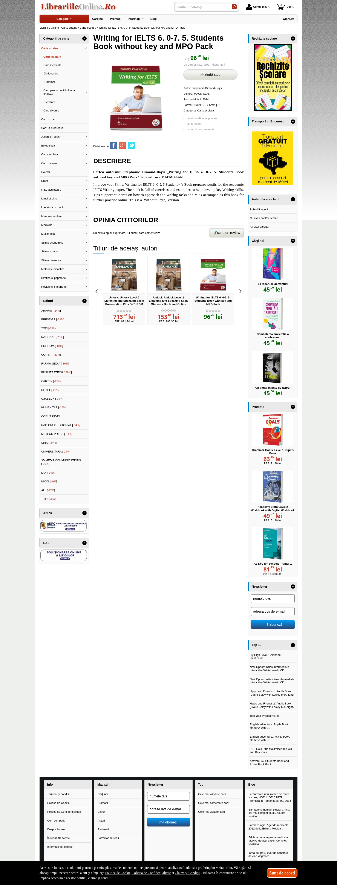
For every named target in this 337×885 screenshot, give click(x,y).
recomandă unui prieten (202, 118)
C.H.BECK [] (52, 398)
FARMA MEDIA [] (55, 363)
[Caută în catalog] (234, 6)
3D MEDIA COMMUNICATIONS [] (61, 462)
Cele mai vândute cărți (212, 794)
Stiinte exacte (49, 251)
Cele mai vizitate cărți (211, 811)
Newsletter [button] (259, 586)
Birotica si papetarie (53, 278)
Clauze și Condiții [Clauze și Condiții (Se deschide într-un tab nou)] (187, 873)
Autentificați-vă (259, 209)
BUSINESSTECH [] (56, 372)
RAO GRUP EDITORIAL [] (60, 425)
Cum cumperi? (56, 820)
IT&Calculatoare (51, 189)
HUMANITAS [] (53, 407)
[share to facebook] (113, 145)
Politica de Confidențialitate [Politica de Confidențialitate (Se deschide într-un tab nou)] (151, 873)
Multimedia (48, 233)
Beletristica (48, 145)
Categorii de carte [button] (56, 38)
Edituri (102, 811)
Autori (101, 820)
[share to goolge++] (122, 145)
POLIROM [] (52, 346)
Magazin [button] (103, 784)
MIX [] (48, 472)
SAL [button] (46, 543)
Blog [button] (251, 784)
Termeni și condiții (58, 794)
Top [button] (200, 784)
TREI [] (49, 328)
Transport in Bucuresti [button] (268, 121)
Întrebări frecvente (58, 838)
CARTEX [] (51, 381)
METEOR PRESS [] (56, 434)
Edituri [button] (48, 301)
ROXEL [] (50, 390)
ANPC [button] (47, 513)
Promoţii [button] (258, 407)
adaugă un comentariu (201, 129)
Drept (44, 180)
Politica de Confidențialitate (64, 811)
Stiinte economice (52, 242)
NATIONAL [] (52, 337)
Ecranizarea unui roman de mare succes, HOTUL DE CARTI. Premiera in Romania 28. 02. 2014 (269, 797)
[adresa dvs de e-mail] (273, 611)
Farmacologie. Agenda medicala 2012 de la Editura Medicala (268, 826)
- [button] (84, 38)
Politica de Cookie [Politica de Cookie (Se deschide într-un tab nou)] (117, 873)
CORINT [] (51, 354)
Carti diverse (51, 110)
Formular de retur (108, 838)
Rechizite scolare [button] (264, 38)
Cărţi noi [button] (258, 240)
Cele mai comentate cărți (213, 803)
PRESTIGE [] (52, 319)
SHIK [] (49, 442)
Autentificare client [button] (265, 199)
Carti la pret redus (52, 128)
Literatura (49, 102)
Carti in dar (48, 119)
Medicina (46, 225)
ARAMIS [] (51, 310)
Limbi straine (49, 198)
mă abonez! (273, 624)
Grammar (49, 81)
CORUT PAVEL (51, 416)
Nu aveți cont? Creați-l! (264, 218)
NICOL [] (49, 481)
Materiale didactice (52, 269)
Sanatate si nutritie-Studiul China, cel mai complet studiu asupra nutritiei (269, 813)
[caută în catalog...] (202, 7)
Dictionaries (50, 73)
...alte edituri (49, 499)
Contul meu (256, 7)
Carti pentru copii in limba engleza (59, 92)
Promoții (103, 803)
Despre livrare (56, 829)
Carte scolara (205, 110)
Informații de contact (59, 846)
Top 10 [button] (256, 645)
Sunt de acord (282, 873)
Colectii (46, 172)
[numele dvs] (273, 598)
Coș (284, 7)
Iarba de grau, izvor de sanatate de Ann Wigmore (268, 854)
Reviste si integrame (54, 286)
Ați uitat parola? (259, 226)
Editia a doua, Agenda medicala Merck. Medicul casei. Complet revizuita (268, 841)
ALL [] (48, 490)
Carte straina (49, 48)
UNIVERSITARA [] (55, 451)
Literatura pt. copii (52, 207)
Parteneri (103, 829)
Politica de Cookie (58, 803)
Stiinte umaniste (51, 260)
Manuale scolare (51, 216)
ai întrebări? (194, 123)
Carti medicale (52, 65)
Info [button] (50, 784)
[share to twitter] (131, 145)
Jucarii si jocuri (50, 136)
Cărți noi (103, 794)
